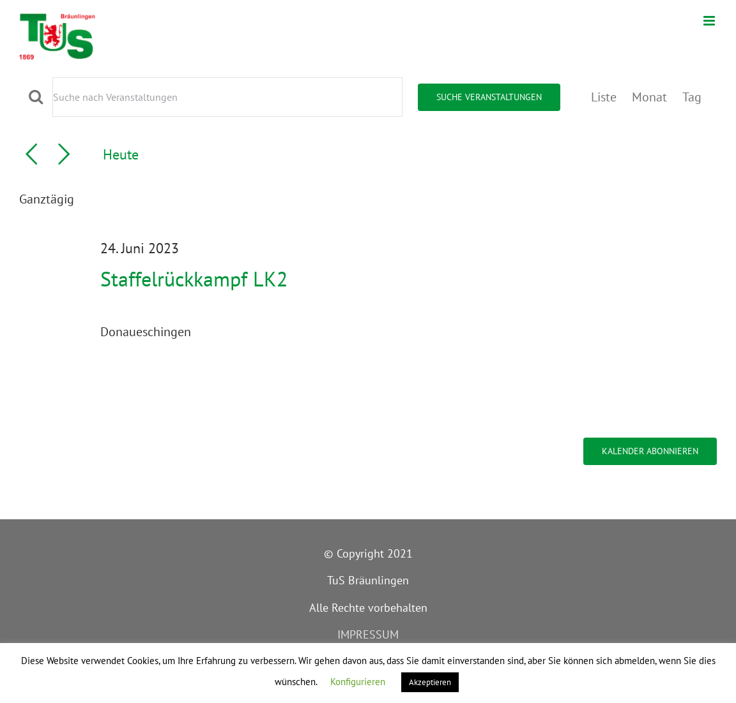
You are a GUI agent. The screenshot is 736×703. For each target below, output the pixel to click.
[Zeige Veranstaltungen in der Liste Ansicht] (604, 97)
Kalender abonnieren (650, 451)
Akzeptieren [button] (430, 682)
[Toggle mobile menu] (710, 20)
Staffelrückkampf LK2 (194, 278)
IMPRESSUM (368, 634)
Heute (121, 154)
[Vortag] (31, 154)
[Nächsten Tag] (64, 154)
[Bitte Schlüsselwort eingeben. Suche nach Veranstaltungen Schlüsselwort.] (227, 97)
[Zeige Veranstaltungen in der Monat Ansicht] (649, 97)
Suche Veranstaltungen (489, 97)
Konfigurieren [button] (357, 682)
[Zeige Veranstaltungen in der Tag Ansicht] (692, 97)
